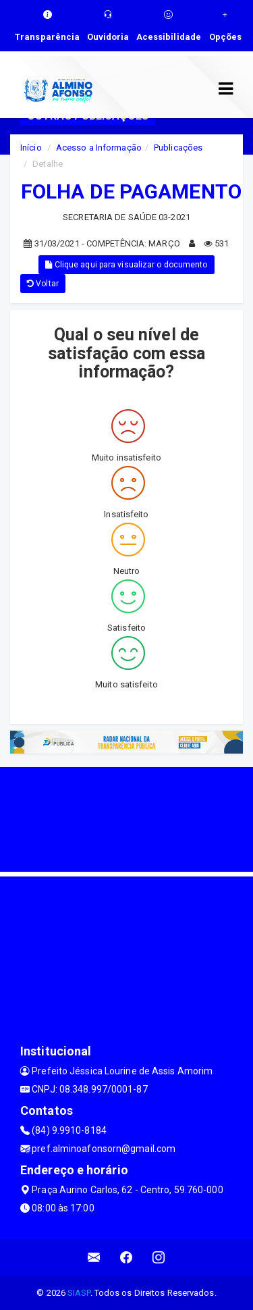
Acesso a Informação (99, 147)
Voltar (43, 283)
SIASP (78, 1293)
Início (31, 147)
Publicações (178, 147)
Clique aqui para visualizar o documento (126, 264)
